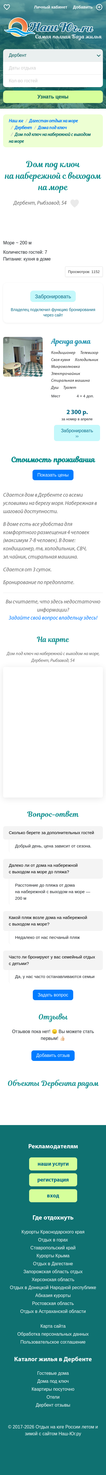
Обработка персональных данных (52, 1334)
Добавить (88, 7)
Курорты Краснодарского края (53, 1231)
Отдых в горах (53, 1239)
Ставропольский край (53, 1247)
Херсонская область (53, 1279)
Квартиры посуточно (53, 1389)
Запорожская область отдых (53, 1271)
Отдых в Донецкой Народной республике (53, 1287)
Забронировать (53, 296)
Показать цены (53, 475)
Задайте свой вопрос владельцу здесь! (53, 618)
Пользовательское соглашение (52, 1342)
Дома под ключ (52, 128)
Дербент (23, 128)
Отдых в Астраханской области (53, 1311)
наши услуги (53, 1164)
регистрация (53, 1180)
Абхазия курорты (53, 1295)
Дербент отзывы (53, 1405)
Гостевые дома (53, 1373)
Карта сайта (53, 1326)
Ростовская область (53, 1303)
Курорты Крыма (52, 1255)
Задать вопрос (53, 995)
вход (53, 1196)
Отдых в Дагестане (53, 1263)
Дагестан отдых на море (53, 121)
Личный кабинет (50, 7)
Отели (52, 1397)
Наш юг (16, 121)
